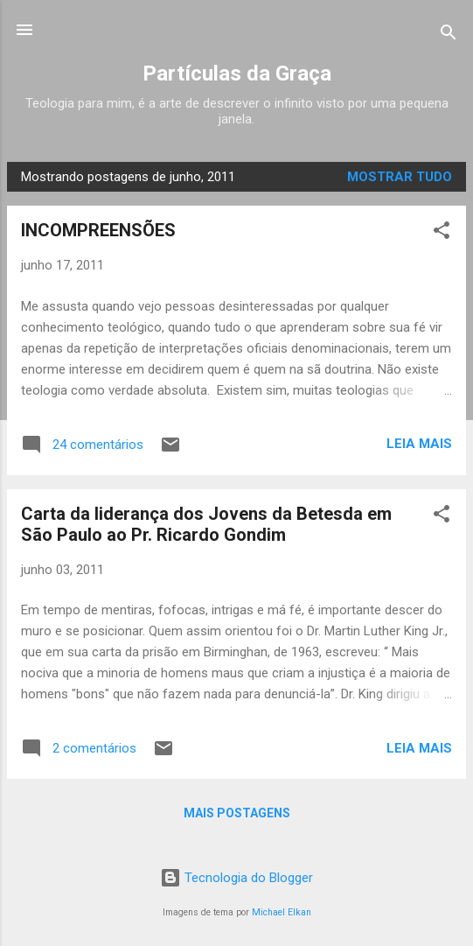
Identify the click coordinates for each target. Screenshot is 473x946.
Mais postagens (237, 813)
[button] (441, 233)
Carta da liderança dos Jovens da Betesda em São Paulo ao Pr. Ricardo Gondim (206, 524)
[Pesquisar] (448, 35)
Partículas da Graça (237, 73)
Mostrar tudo (399, 177)
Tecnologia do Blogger (236, 878)
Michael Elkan (281, 912)
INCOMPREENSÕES (98, 230)
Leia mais (419, 444)
